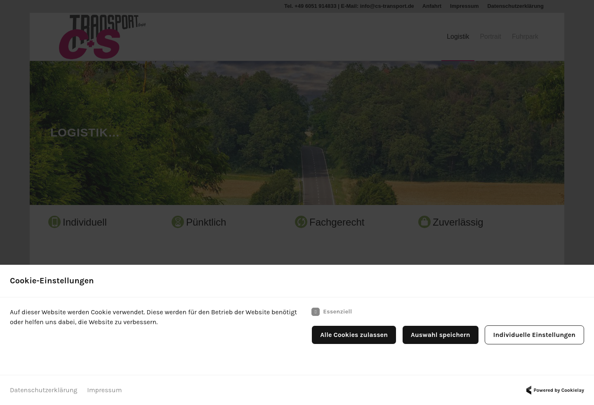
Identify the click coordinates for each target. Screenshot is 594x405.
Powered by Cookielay (554, 390)
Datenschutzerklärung (43, 390)
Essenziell (331, 312)
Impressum (104, 390)
